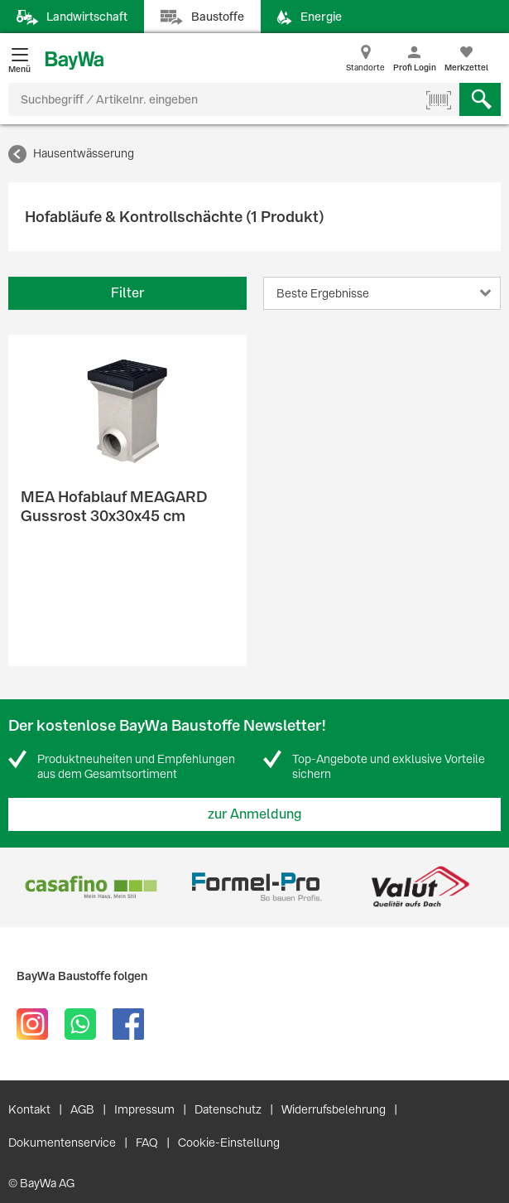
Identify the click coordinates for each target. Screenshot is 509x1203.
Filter (127, 293)
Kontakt (29, 1109)
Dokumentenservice (62, 1142)
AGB (82, 1109)
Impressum (144, 1109)
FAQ (147, 1142)
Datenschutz (228, 1109)
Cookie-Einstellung (229, 1142)
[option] (90, 887)
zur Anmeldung (255, 814)
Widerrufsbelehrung (333, 1109)
